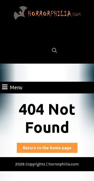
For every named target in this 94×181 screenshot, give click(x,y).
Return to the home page (50, 149)
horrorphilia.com (63, 164)
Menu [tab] (12, 87)
